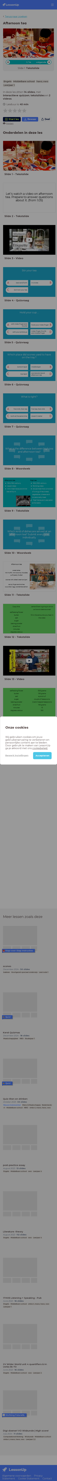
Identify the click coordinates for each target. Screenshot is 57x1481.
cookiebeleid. (40, 748)
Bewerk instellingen (16, 755)
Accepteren (42, 755)
